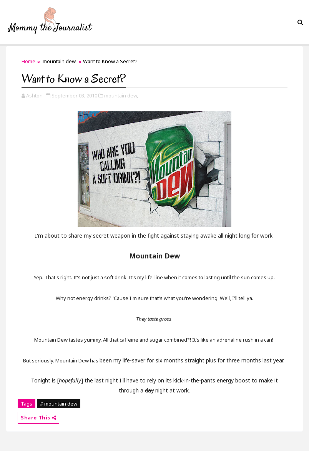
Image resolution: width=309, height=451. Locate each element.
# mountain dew (58, 403)
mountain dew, (121, 95)
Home (28, 61)
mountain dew (59, 61)
